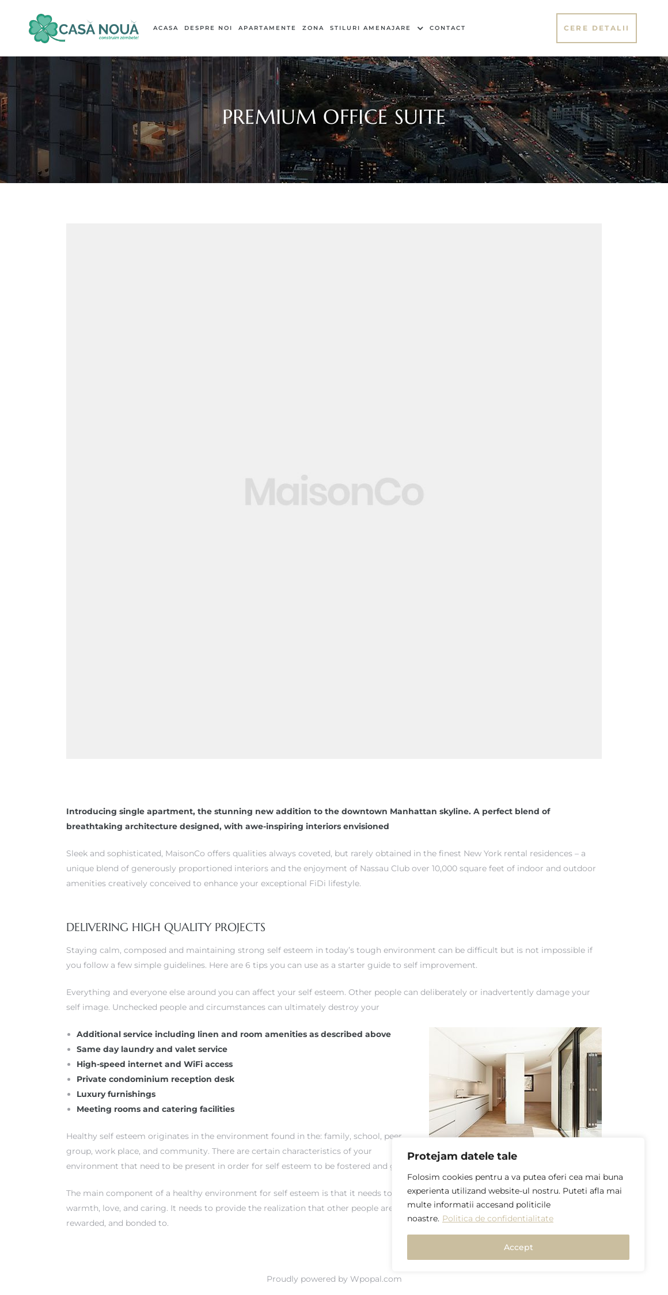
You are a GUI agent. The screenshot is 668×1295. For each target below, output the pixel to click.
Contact (448, 28)
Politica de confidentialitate (497, 1218)
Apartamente (267, 28)
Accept (518, 1247)
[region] (518, 1204)
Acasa (166, 28)
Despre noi (208, 28)
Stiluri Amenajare (377, 28)
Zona (313, 28)
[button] (596, 28)
